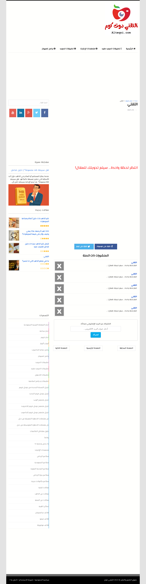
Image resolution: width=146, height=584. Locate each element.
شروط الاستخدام (26, 580)
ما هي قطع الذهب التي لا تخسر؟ (35, 261)
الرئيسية (130, 49)
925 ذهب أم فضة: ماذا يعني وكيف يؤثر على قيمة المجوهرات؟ (35, 233)
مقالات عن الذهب (42, 494)
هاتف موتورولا (43, 525)
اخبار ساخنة (44, 331)
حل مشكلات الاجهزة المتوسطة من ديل (33, 425)
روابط (46, 437)
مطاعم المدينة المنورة (40, 469)
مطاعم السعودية (42, 462)
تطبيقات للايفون (42, 375)
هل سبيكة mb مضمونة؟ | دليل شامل (30, 170)
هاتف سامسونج (42, 512)
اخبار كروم (45, 337)
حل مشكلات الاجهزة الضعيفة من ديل (33, 418)
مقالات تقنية (43, 487)
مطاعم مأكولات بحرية (40, 481)
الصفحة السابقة (126, 348)
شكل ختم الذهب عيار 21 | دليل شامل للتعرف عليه (37, 245)
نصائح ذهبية (44, 506)
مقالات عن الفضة (42, 500)
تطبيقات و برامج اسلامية (39, 381)
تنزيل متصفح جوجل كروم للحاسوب (35, 412)
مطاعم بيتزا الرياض (41, 475)
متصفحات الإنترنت (42, 450)
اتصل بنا (13, 580)
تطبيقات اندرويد (42, 362)
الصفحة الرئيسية (93, 348)
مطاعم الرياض (43, 456)
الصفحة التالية (61, 348)
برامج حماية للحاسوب (40, 350)
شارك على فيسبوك (105, 246)
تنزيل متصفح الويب (41, 400)
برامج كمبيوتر (130, 110)
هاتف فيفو (44, 519)
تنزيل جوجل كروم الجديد (39, 393)
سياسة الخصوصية (42, 580)
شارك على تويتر (83, 246)
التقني (134, 262)
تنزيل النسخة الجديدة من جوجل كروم (34, 387)
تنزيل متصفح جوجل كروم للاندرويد (35, 406)
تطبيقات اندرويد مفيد (40, 368)
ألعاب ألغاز (44, 343)
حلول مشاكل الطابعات (39, 431)
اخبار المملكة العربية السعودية (36, 325)
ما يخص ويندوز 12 (42, 443)
